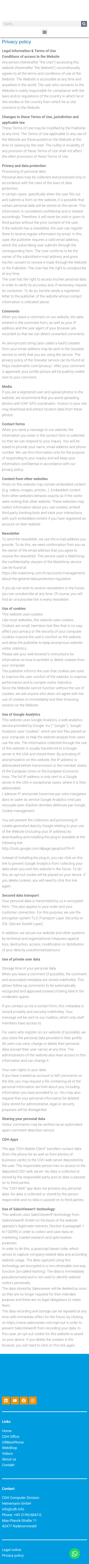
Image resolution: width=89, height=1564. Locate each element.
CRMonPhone (13, 1442)
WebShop (9, 1448)
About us (9, 1459)
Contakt (8, 1465)
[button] (44, 32)
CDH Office (10, 1436)
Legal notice (11, 1550)
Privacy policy (13, 1555)
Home (6, 1431)
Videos (7, 1453)
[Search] (84, 24)
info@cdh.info (13, 1509)
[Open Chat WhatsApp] (74, 1553)
